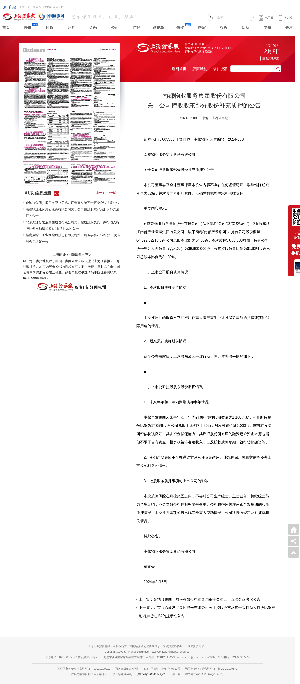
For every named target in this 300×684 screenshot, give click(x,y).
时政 (49, 27)
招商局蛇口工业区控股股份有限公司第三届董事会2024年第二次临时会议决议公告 (73, 238)
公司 (114, 27)
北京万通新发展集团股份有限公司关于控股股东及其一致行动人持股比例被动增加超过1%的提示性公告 (72, 225)
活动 (245, 27)
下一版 (112, 192)
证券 (71, 27)
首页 (6, 27)
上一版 (100, 192)
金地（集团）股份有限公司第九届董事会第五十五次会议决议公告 (72, 203)
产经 (136, 27)
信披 (180, 27)
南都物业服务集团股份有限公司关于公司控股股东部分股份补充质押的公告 (72, 212)
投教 (223, 27)
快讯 (27, 27)
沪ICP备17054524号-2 (151, 674)
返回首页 (179, 69)
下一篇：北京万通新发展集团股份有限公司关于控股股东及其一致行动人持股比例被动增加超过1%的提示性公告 (207, 612)
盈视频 (158, 27)
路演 (202, 27)
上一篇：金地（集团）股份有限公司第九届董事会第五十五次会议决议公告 (199, 599)
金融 (93, 27)
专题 (267, 27)
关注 (289, 27)
